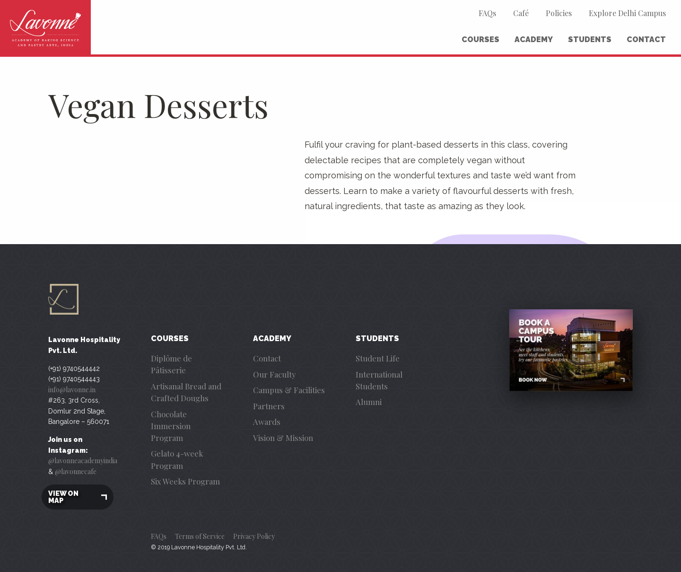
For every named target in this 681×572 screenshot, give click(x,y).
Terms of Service (200, 536)
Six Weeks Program (185, 481)
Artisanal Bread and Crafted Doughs (186, 392)
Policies (559, 13)
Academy (534, 39)
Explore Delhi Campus (627, 13)
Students (589, 39)
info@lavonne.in (72, 389)
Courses (480, 39)
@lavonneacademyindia (82, 460)
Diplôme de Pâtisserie (171, 364)
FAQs (487, 13)
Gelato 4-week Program (177, 459)
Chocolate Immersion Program (171, 426)
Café (521, 13)
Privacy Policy (254, 536)
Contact (646, 39)
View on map (78, 497)
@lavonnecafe (75, 471)
